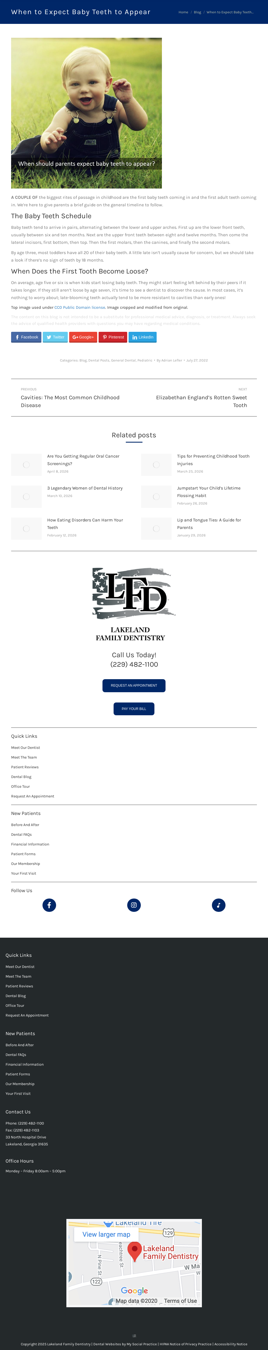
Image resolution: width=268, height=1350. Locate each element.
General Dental (123, 360)
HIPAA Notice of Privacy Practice (186, 1344)
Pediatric (144, 360)
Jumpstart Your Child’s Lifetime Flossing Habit (209, 491)
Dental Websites (107, 1344)
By (169, 360)
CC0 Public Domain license (79, 307)
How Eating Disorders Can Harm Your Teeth (85, 523)
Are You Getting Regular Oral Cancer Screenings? (83, 459)
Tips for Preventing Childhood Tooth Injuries (213, 459)
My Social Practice (141, 1344)
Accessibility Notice (230, 1344)
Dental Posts (98, 360)
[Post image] (26, 465)
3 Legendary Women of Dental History (84, 488)
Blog (83, 360)
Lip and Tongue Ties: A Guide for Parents (209, 523)
